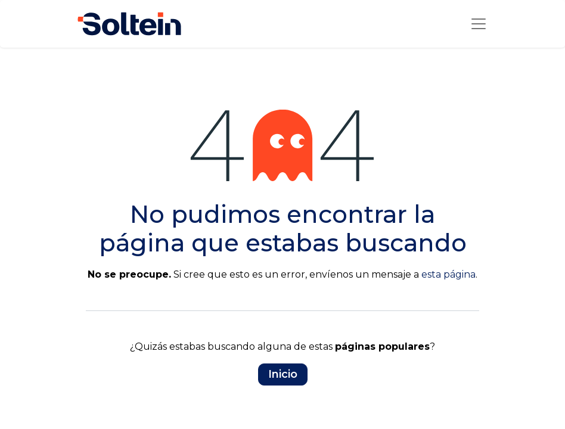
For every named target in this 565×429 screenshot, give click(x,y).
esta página (448, 274)
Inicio (282, 374)
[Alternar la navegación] (478, 24)
